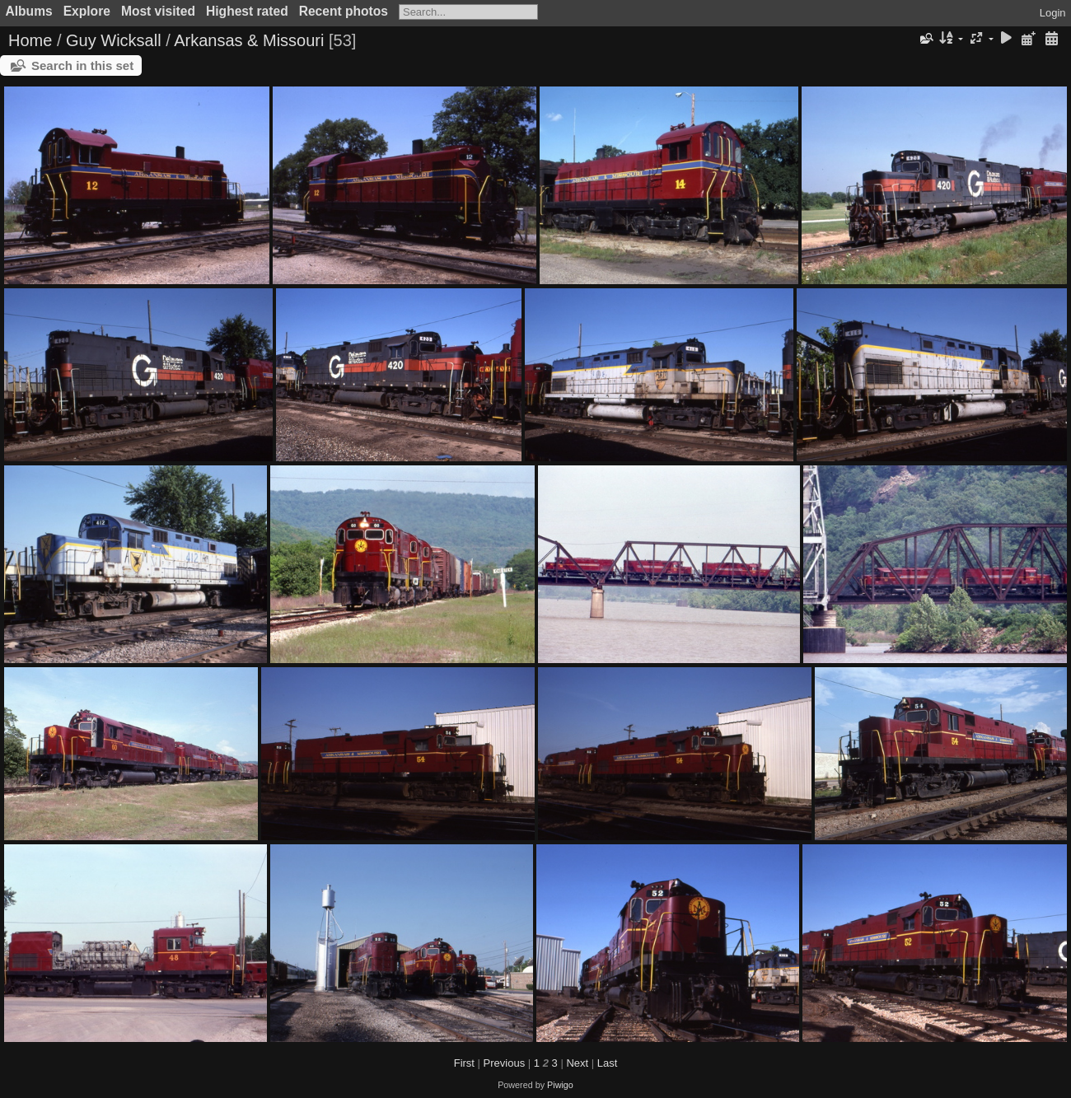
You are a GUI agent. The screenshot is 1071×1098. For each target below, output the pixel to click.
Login (1053, 13)
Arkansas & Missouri (249, 40)
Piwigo (560, 1085)
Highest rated (247, 11)
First (464, 1063)
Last (607, 1063)
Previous (505, 1063)
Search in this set (82, 65)
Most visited (158, 11)
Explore (86, 11)
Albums (29, 11)
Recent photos (343, 11)
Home (30, 40)
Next (577, 1063)
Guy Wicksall (113, 40)
